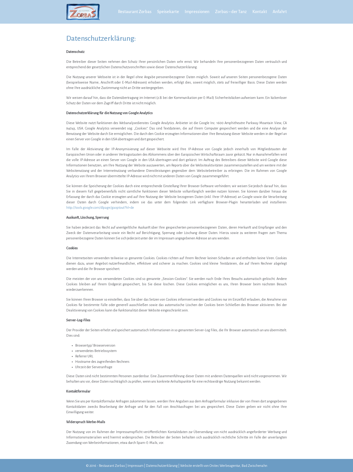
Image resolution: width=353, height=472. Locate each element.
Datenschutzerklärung (162, 465)
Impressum (135, 465)
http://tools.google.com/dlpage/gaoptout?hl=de (100, 207)
